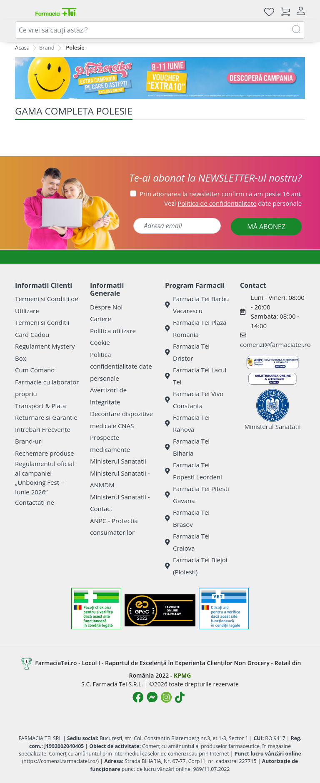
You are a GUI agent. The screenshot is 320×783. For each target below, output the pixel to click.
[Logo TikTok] (180, 697)
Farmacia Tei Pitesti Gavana (197, 494)
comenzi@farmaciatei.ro (275, 344)
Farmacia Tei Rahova (187, 423)
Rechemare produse (44, 453)
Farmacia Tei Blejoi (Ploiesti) (196, 566)
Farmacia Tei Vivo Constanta (194, 399)
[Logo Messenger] (152, 697)
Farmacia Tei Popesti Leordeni (193, 471)
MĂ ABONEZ (266, 226)
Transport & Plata (40, 405)
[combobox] (160, 30)
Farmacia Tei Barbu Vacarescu (197, 304)
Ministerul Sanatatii (118, 461)
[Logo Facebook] (137, 697)
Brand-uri (28, 441)
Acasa (22, 47)
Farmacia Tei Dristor (187, 352)
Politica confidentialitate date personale (121, 366)
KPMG (182, 675)
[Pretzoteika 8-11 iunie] (160, 78)
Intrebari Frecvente (42, 429)
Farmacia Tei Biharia (187, 447)
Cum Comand (35, 370)
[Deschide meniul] (21, 11)
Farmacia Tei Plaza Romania (196, 328)
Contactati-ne (34, 502)
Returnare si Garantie (46, 417)
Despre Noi (106, 307)
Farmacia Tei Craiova (187, 542)
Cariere (100, 318)
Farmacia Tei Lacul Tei (195, 376)
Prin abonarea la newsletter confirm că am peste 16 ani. (221, 194)
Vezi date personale (233, 203)
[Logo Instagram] (166, 697)
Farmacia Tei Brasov (187, 518)
